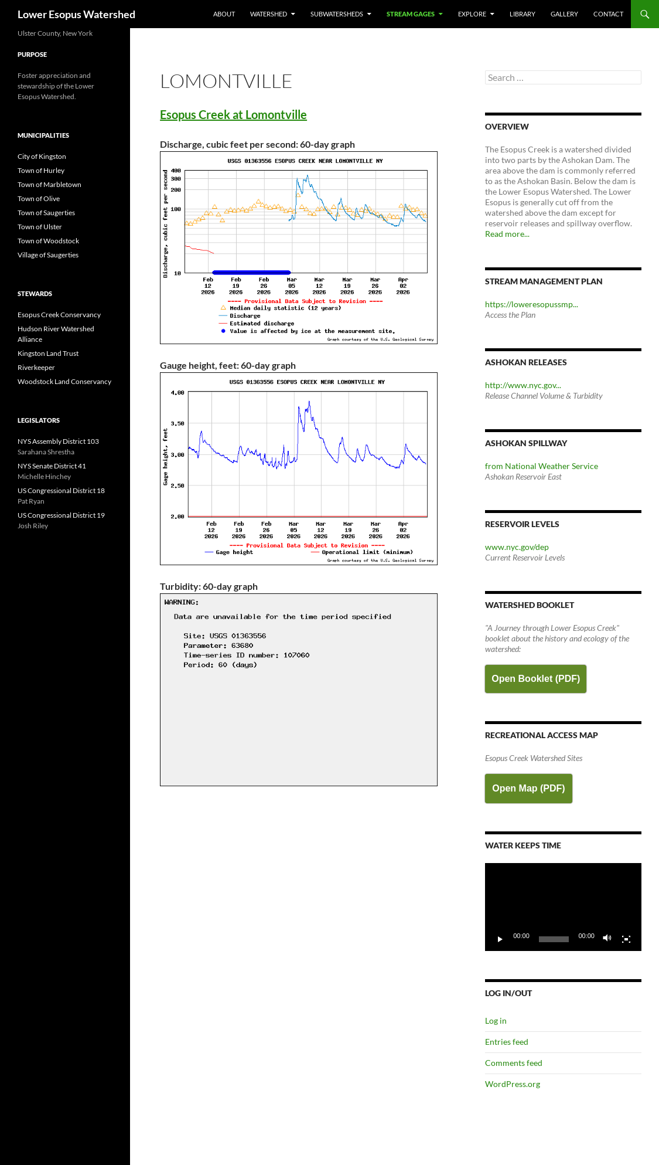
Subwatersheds (336, 14)
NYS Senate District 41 (52, 465)
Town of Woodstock (48, 240)
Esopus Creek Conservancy (59, 314)
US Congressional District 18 (61, 490)
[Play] (500, 939)
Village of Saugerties (48, 254)
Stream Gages (411, 14)
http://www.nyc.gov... (523, 385)
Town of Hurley (41, 170)
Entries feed (506, 1042)
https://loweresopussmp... (531, 304)
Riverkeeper (36, 367)
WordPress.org (512, 1084)
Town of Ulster (40, 226)
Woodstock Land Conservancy (64, 381)
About (224, 14)
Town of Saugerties (46, 212)
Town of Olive (39, 198)
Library (522, 14)
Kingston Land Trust (48, 353)
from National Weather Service (541, 466)
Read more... (507, 234)
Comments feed (513, 1063)
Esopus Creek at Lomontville (233, 114)
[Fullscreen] (626, 939)
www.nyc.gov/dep (517, 547)
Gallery (564, 14)
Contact (608, 14)
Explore (472, 14)
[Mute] (607, 939)
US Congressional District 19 (61, 515)
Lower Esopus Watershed (76, 14)
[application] (563, 907)
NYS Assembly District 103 (58, 441)
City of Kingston (42, 156)
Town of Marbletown (49, 184)
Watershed (268, 14)
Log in (496, 1020)
